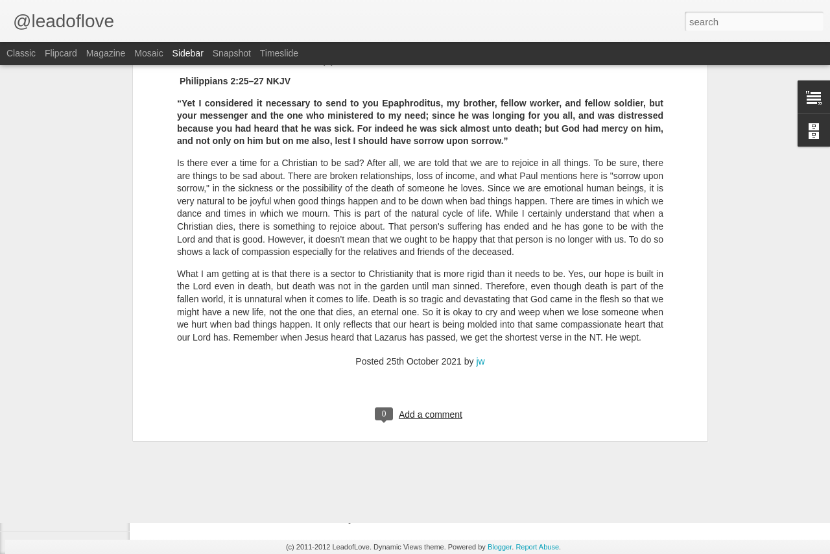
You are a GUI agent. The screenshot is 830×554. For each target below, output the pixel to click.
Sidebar (188, 53)
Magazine (106, 53)
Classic (21, 53)
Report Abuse (537, 547)
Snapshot (232, 53)
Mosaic (148, 53)
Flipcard (61, 53)
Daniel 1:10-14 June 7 (70, 487)
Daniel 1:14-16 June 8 (70, 458)
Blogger (500, 547)
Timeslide (279, 53)
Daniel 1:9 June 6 (62, 517)
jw (480, 235)
